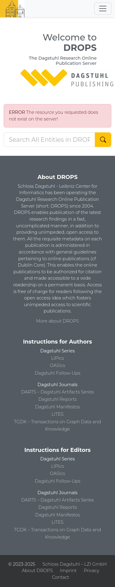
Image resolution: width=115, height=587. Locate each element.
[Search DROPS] (49, 139)
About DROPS (37, 570)
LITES (57, 414)
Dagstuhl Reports (57, 399)
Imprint (68, 570)
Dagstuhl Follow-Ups (57, 373)
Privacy (91, 570)
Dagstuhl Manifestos (57, 407)
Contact (60, 577)
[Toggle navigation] (102, 8)
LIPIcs (57, 358)
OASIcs (57, 365)
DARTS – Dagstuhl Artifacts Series (57, 392)
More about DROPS (57, 321)
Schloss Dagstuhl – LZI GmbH (75, 564)
